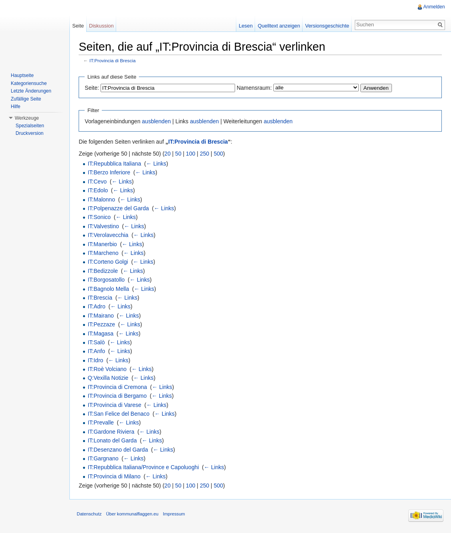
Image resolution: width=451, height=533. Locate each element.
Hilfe (15, 106)
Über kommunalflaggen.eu (133, 515)
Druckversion (30, 133)
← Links (158, 164)
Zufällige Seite (26, 99)
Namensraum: (255, 88)
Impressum (175, 515)
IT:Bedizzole (104, 271)
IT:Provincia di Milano (115, 476)
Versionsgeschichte (326, 26)
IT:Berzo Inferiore (110, 173)
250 (205, 153)
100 (192, 153)
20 (169, 153)
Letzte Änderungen (31, 91)
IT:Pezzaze (102, 325)
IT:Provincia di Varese (115, 405)
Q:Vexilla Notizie (109, 378)
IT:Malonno (102, 199)
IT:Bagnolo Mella (110, 289)
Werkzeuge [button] (27, 118)
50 (180, 153)
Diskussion (102, 26)
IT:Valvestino (104, 226)
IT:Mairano (102, 315)
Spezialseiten (30, 125)
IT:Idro (97, 360)
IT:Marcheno (104, 253)
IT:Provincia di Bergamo (118, 396)
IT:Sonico (100, 217)
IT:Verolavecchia (109, 235)
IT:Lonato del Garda (113, 441)
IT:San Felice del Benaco (120, 414)
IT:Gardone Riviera (112, 431)
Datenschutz (90, 515)
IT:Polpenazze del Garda (119, 208)
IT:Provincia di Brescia (114, 60)
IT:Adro (98, 307)
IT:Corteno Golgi (109, 262)
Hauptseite (22, 75)
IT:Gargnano (104, 459)
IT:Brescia (101, 298)
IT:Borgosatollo (107, 280)
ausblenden (157, 121)
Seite (79, 26)
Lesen (245, 26)
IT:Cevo (98, 181)
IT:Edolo (99, 191)
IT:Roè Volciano (108, 369)
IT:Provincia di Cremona (118, 387)
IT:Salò (97, 343)
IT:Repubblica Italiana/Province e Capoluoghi (144, 467)
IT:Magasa (102, 333)
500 (219, 153)
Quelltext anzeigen (278, 26)
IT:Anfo (98, 351)
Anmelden (434, 7)
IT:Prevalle (102, 423)
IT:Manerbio (103, 244)
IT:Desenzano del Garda (119, 449)
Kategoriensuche (29, 83)
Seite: (93, 88)
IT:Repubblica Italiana (115, 164)
